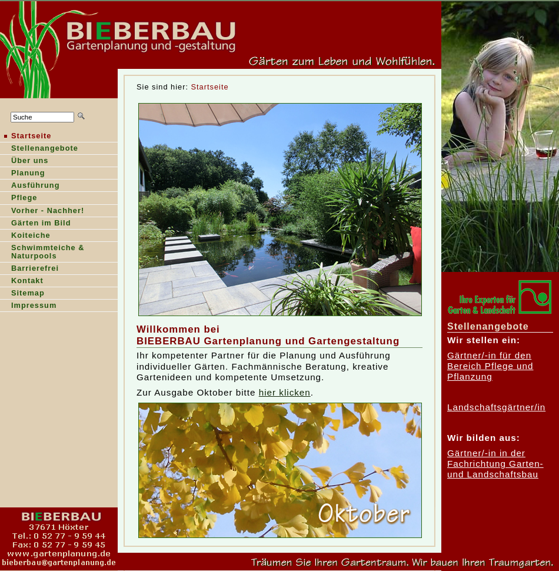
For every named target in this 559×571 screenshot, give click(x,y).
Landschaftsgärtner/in (496, 407)
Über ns (24, 161)
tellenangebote (39, 149)
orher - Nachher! (42, 211)
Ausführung (30, 186)
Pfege (18, 198)
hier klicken (285, 392)
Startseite (210, 86)
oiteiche (25, 236)
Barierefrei (29, 269)
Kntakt (22, 281)
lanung (22, 174)
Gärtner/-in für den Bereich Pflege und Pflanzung (490, 366)
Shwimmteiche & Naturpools (42, 253)
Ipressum (28, 306)
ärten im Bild (35, 224)
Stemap (22, 294)
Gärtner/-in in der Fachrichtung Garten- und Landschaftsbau (495, 464)
